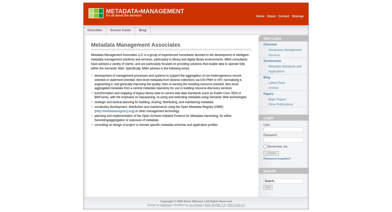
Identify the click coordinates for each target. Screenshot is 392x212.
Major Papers (277, 99)
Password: (271, 135)
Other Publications (280, 104)
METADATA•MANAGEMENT (145, 11)
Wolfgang (166, 205)
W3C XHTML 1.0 (215, 205)
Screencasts (272, 61)
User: (267, 125)
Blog (142, 30)
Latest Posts (276, 83)
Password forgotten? (277, 158)
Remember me (278, 146)
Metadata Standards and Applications (284, 69)
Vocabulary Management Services (285, 52)
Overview (95, 30)
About (271, 16)
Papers (269, 94)
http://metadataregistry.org (115, 111)
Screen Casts (120, 30)
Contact (284, 16)
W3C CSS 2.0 (236, 205)
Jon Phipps (195, 205)
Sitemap (298, 16)
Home (260, 16)
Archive (273, 88)
